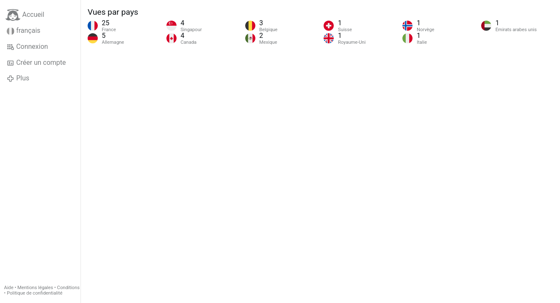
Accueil (24, 15)
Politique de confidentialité (34, 293)
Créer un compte (36, 62)
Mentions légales (35, 287)
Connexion (27, 47)
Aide (8, 287)
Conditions (68, 287)
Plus (18, 78)
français (23, 31)
